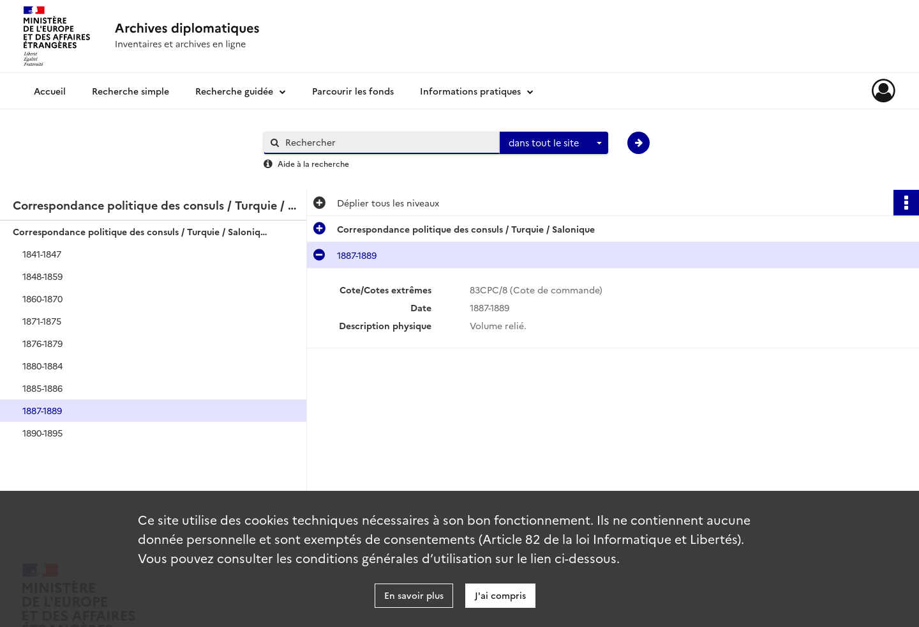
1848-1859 (42, 276)
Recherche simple (130, 90)
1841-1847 (41, 253)
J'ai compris (500, 595)
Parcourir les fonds (353, 90)
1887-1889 (42, 410)
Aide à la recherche (313, 163)
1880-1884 (42, 365)
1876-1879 (42, 343)
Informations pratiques (470, 90)
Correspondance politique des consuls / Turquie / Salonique (140, 231)
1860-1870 (42, 298)
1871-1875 (41, 320)
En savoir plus (414, 595)
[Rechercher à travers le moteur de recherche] (388, 142)
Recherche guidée (234, 90)
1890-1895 (42, 432)
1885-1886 (42, 388)
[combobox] (554, 143)
